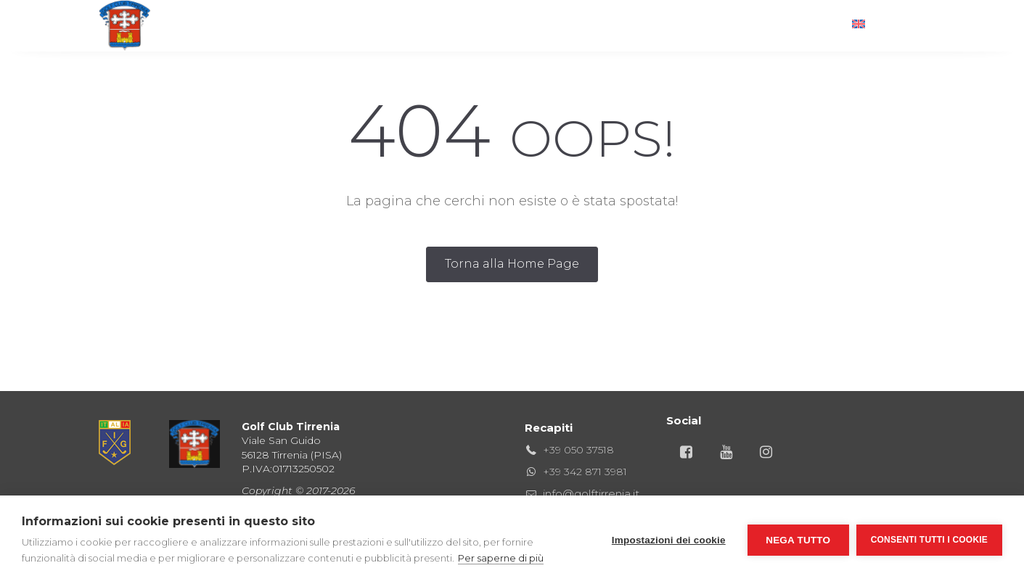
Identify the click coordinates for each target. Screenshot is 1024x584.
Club (390, 25)
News (754, 25)
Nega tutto (798, 540)
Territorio (678, 25)
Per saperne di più (501, 558)
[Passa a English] (881, 25)
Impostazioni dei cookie (669, 540)
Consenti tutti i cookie (929, 540)
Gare (540, 25)
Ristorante (465, 25)
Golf (333, 25)
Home (274, 25)
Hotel (601, 25)
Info (810, 25)
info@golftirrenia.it (591, 494)
